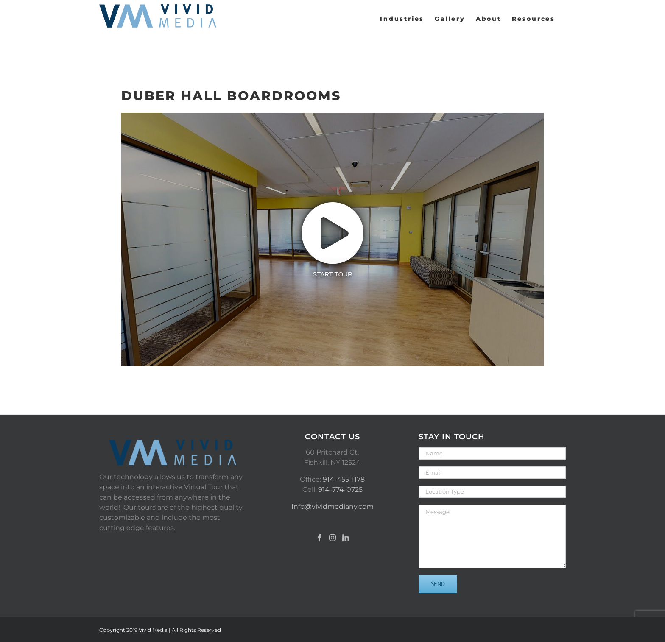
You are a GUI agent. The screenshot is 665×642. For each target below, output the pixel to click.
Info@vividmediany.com (332, 506)
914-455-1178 (344, 479)
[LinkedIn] (345, 537)
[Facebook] (319, 537)
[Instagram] (332, 537)
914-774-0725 (340, 490)
